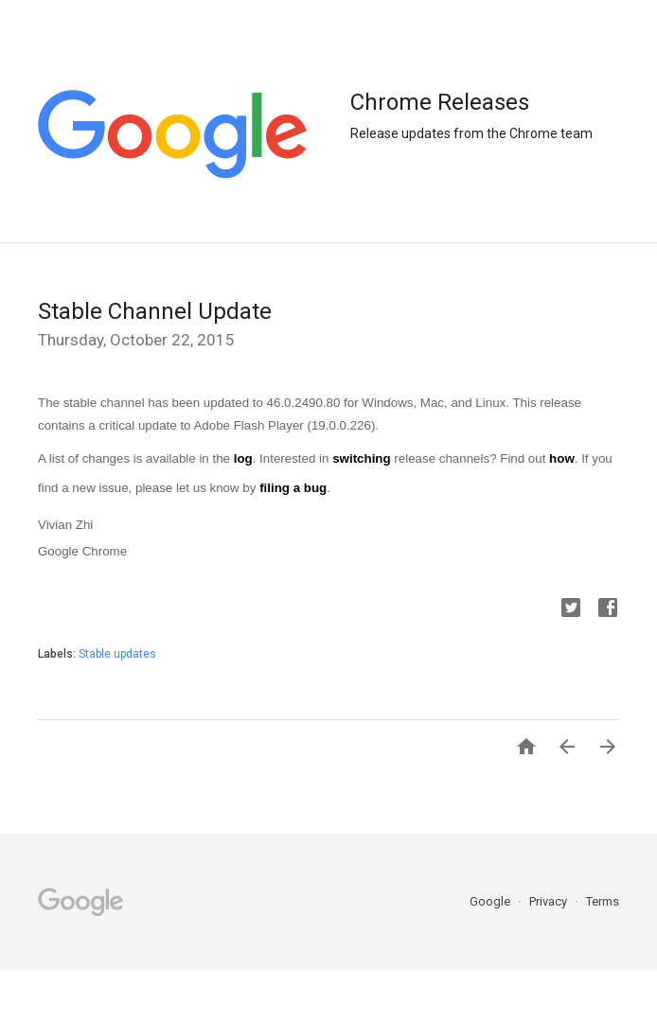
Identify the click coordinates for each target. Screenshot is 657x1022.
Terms (602, 901)
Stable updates (117, 654)
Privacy (549, 901)
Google (491, 901)
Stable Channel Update (155, 311)
